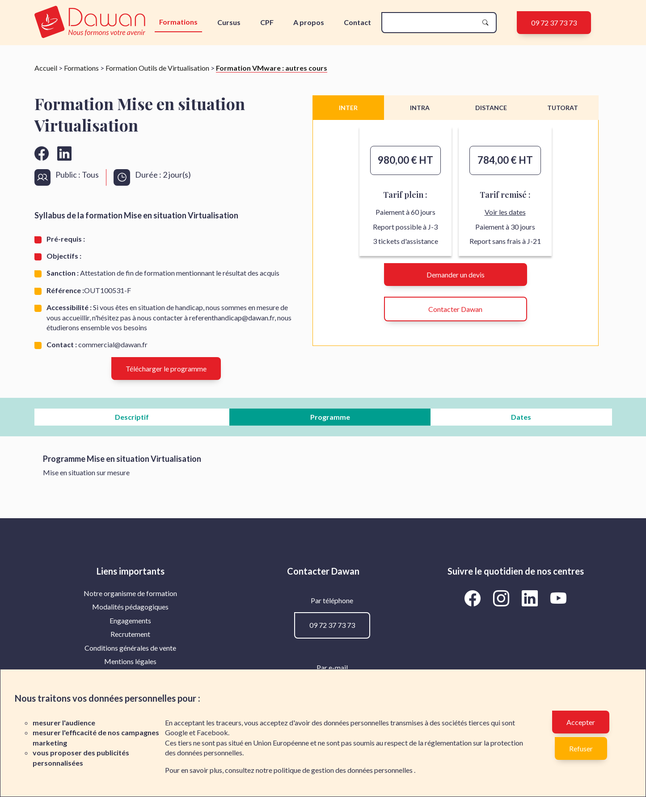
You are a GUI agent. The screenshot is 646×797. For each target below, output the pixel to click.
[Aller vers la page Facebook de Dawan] (474, 598)
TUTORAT (562, 107)
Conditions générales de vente (130, 648)
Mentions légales (130, 661)
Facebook (212, 732)
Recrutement (130, 634)
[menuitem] (130, 593)
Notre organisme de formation (130, 593)
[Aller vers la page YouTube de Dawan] (558, 598)
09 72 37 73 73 (554, 22)
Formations (178, 21)
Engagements (130, 620)
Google (176, 732)
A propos (308, 22)
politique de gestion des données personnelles (344, 770)
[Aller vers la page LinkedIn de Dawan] (531, 598)
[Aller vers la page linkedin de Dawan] (64, 153)
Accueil (45, 68)
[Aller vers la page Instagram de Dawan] (503, 598)
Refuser (581, 748)
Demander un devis (455, 274)
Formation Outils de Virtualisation (157, 68)
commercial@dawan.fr (113, 344)
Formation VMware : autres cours (271, 68)
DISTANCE (491, 107)
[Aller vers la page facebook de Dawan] (41, 153)
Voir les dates (505, 212)
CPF (267, 22)
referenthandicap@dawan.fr (231, 317)
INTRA (420, 107)
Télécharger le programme (166, 368)
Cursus (229, 22)
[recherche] (432, 22)
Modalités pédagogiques (130, 606)
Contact (357, 22)
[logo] (92, 22)
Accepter (580, 722)
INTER (348, 107)
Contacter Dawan (455, 309)
